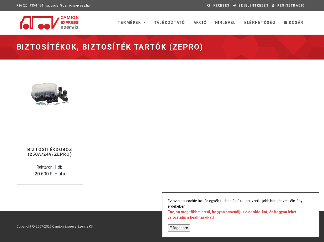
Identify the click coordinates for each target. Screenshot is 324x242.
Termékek (130, 22)
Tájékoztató (169, 22)
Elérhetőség (259, 22)
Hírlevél (225, 22)
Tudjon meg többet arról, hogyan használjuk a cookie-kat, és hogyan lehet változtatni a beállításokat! (232, 214)
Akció (200, 22)
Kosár (293, 22)
